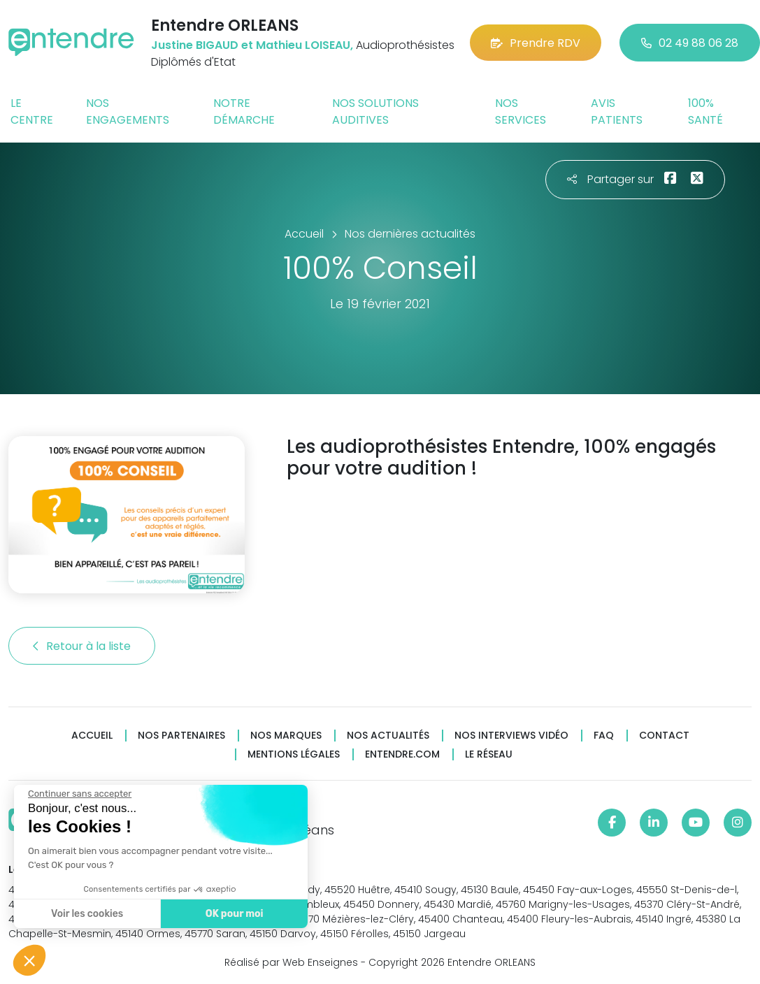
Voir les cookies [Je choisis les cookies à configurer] (86, 914)
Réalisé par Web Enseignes (291, 962)
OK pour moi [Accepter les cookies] (234, 914)
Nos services (520, 111)
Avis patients (617, 111)
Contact (664, 735)
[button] (29, 960)
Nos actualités (388, 735)
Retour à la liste (82, 646)
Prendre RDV (535, 43)
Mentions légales (294, 754)
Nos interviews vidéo (511, 735)
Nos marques (286, 735)
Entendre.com (402, 754)
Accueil (92, 735)
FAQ (604, 735)
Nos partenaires (181, 735)
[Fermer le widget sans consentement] (79, 794)
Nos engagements (127, 111)
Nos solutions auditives (375, 111)
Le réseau (488, 754)
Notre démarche (244, 111)
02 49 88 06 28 (689, 43)
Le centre (31, 111)
